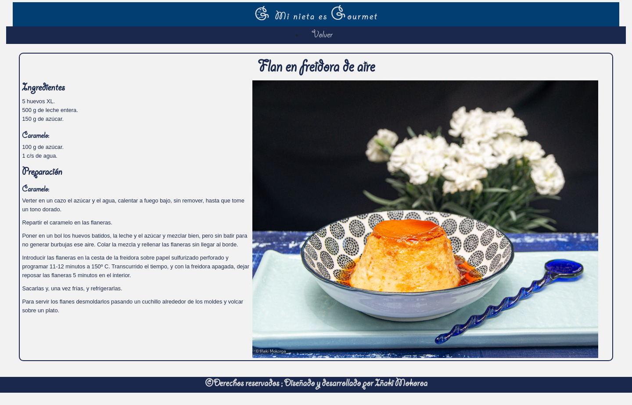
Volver (322, 35)
